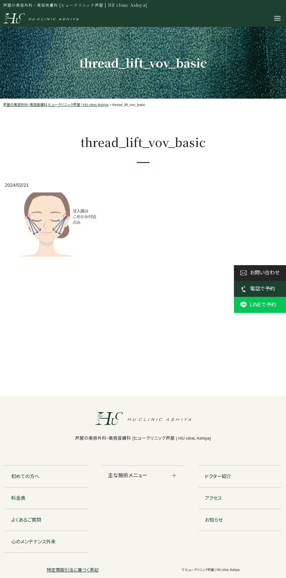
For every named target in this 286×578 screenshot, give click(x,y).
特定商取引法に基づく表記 (73, 570)
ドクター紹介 (218, 476)
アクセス (213, 498)
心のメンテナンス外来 (33, 542)
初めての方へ (25, 476)
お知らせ (214, 520)
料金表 (18, 498)
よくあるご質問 (26, 520)
